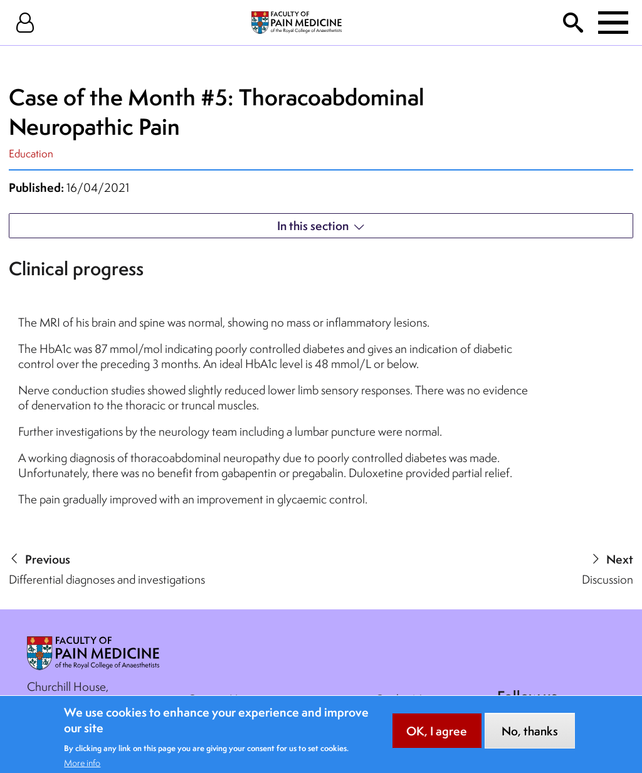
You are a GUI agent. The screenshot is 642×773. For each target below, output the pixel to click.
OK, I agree (436, 738)
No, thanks (530, 738)
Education (31, 153)
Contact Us (215, 699)
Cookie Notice (411, 699)
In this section (313, 226)
